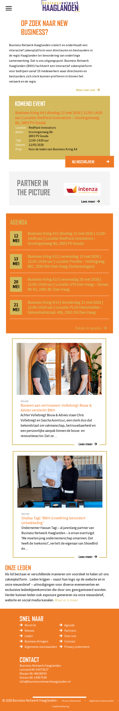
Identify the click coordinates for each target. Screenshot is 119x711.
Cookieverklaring (60, 706)
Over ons (70, 636)
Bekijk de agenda (88, 328)
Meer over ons (85, 90)
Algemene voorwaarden (41, 647)
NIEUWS (25, 401)
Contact (69, 641)
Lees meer (88, 201)
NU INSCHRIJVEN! (83, 161)
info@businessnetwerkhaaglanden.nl (45, 681)
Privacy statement (77, 647)
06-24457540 (38, 677)
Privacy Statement (71, 700)
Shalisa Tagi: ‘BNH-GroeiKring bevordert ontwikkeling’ (53, 520)
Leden (29, 636)
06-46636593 (38, 673)
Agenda (69, 625)
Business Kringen (36, 641)
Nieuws (29, 630)
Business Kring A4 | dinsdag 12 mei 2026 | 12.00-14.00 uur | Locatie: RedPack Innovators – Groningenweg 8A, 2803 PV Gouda (58, 117)
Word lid (30, 625)
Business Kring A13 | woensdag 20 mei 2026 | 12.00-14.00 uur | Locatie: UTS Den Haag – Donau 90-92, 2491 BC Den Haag (68, 284)
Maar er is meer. (66, 600)
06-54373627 (40, 669)
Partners (70, 630)
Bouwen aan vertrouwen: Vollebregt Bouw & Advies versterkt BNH (56, 407)
